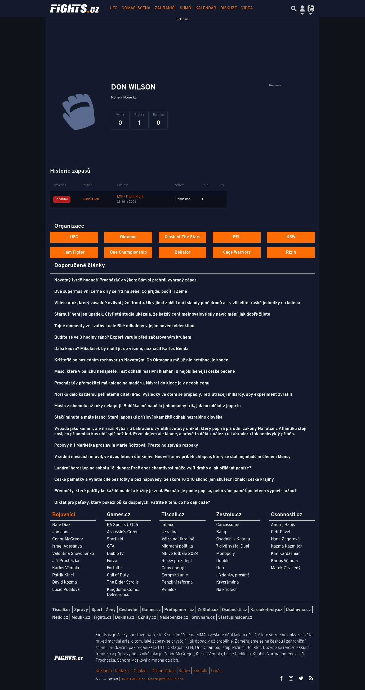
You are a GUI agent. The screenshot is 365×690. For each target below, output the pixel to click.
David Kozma (64, 582)
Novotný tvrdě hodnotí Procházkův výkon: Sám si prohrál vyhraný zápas (125, 280)
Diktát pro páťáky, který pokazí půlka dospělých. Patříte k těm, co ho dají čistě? (132, 502)
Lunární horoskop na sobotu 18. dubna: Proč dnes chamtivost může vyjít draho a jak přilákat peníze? (152, 468)
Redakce (122, 671)
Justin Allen (90, 199)
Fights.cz (103, 617)
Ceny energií (173, 568)
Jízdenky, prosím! (232, 575)
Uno (220, 568)
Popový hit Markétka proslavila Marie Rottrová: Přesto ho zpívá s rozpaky (126, 445)
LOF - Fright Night (130, 197)
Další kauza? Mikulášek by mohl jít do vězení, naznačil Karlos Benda (121, 349)
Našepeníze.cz (173, 617)
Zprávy (81, 610)
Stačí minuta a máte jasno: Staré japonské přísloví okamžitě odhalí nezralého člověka (138, 417)
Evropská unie (175, 575)
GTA (110, 546)
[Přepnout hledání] (294, 8)
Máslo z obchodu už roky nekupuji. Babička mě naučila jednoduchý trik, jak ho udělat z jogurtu (147, 406)
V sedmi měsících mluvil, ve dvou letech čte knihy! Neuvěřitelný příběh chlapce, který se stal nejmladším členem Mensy (172, 457)
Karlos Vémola (65, 568)
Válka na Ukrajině (178, 539)
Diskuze (228, 8)
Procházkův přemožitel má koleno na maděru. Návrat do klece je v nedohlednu (132, 383)
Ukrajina (169, 532)
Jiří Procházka (65, 561)
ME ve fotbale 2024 (180, 554)
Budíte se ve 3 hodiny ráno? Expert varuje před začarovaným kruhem (122, 337)
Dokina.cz (124, 617)
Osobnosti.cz (234, 610)
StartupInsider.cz (235, 617)
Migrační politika (177, 546)
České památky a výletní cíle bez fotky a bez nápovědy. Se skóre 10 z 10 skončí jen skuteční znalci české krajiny (164, 479)
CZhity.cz (147, 617)
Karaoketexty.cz (266, 610)
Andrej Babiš (283, 525)
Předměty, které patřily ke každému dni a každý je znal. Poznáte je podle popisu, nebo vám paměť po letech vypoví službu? (175, 491)
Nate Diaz (61, 525)
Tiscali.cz (61, 610)
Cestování (128, 610)
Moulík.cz (81, 617)
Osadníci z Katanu (233, 539)
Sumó (185, 8)
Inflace (168, 525)
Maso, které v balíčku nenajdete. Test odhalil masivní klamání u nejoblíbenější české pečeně (144, 371)
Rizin (291, 252)
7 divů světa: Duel (232, 546)
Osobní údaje (164, 671)
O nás (216, 671)
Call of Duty (118, 575)
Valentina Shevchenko (73, 554)
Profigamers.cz (179, 610)
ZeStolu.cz (208, 610)
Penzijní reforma (177, 582)
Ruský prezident (177, 561)
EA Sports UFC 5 (122, 525)
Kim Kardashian (286, 554)
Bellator (182, 252)
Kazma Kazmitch (287, 546)
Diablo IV (115, 554)
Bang (221, 532)
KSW (291, 237)
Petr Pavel (280, 532)
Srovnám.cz (203, 617)
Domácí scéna (136, 8)
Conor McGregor (67, 539)
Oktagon (128, 237)
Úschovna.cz (298, 610)
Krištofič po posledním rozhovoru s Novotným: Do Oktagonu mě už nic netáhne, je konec (141, 360)
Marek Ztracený (286, 568)
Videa (247, 8)
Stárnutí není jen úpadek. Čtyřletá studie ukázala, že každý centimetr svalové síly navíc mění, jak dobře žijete (162, 314)
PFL (237, 237)
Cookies (140, 671)
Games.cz (151, 610)
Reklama (104, 671)
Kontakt (201, 671)
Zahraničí (165, 8)
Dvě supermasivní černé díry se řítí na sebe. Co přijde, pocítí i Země (120, 291)
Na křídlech (227, 590)
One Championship (128, 252)
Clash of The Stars (182, 237)
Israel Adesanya (67, 546)
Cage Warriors (237, 252)
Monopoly (225, 554)
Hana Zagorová (285, 539)
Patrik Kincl (63, 575)
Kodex (185, 671)
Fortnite (114, 568)
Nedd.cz (60, 617)
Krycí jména (227, 582)
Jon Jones (62, 532)
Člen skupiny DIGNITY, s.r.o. (166, 679)
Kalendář (205, 8)
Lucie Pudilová (66, 590)
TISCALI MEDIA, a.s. (133, 679)
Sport (96, 610)
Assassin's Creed (123, 532)
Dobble (222, 561)
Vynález (169, 590)
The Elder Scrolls (123, 582)
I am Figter (74, 252)
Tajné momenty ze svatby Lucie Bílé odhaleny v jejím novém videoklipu (124, 326)
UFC (113, 8)
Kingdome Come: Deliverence (123, 592)
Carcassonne (228, 525)
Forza (112, 561)
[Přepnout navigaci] (302, 8)
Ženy (110, 610)
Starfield (115, 539)
